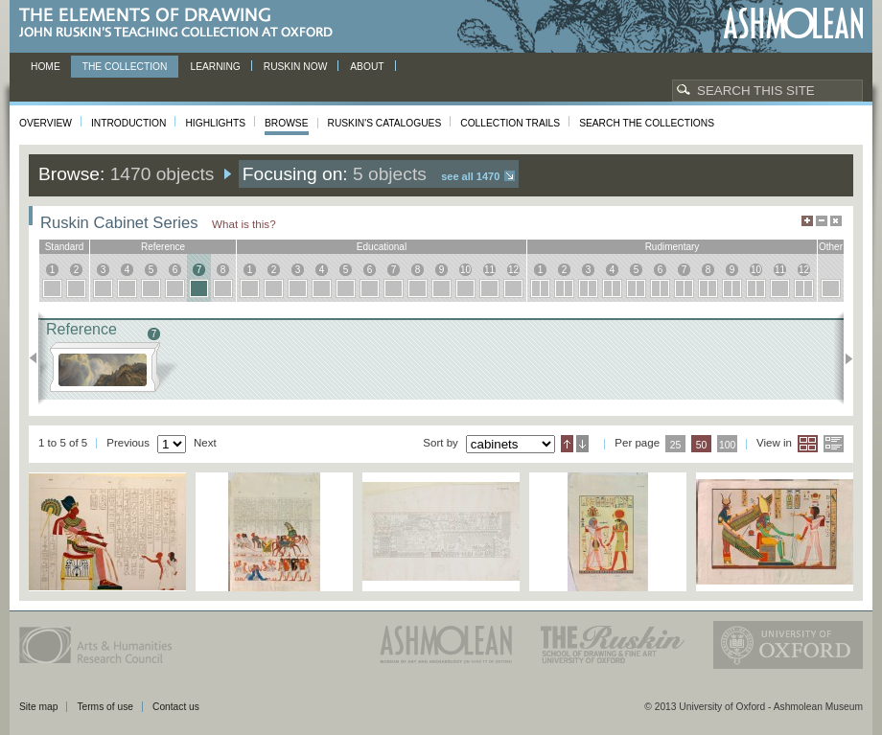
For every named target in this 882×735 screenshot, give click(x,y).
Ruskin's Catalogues (385, 123)
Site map (38, 706)
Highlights (215, 123)
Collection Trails (510, 123)
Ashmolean (793, 23)
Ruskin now (296, 66)
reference (163, 246)
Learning (215, 66)
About (366, 66)
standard (64, 246)
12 (513, 269)
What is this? (244, 224)
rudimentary (672, 246)
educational (381, 246)
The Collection (125, 66)
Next (843, 358)
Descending (582, 443)
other (831, 246)
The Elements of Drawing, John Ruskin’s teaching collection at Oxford (181, 23)
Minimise (821, 221)
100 (727, 445)
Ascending (567, 443)
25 (676, 445)
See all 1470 (470, 176)
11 (489, 269)
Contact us (175, 706)
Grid (808, 443)
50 (702, 445)
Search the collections (646, 123)
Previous (39, 358)
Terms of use (105, 706)
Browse (287, 123)
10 (465, 269)
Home (45, 66)
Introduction (128, 123)
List (834, 443)
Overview (45, 123)
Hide (836, 221)
